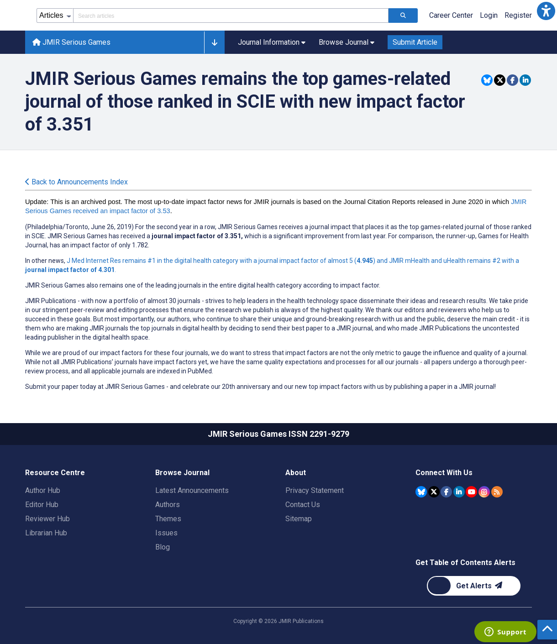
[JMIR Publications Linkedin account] (459, 491)
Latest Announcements (192, 490)
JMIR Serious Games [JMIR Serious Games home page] (71, 42)
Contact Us (302, 504)
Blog (162, 547)
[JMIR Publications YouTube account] (471, 491)
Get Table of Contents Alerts (465, 562)
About (295, 472)
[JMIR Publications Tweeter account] (434, 491)
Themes (168, 518)
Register (518, 15)
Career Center (451, 15)
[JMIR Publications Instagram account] (484, 491)
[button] (546, 11)
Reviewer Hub (47, 518)
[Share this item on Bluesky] (487, 80)
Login (489, 15)
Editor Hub (41, 504)
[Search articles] (403, 15)
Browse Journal (182, 472)
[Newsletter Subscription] (473, 586)
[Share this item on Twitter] (499, 80)
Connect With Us (444, 472)
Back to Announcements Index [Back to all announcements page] (76, 182)
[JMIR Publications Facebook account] (446, 491)
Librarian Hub (46, 533)
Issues (166, 533)
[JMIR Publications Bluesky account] (421, 491)
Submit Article (415, 42)
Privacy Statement (314, 490)
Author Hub (42, 490)
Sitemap (298, 518)
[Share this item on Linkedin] (525, 80)
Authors (167, 504)
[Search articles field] (231, 15)
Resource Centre (55, 472)
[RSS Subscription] (497, 491)
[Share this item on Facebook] (512, 80)
